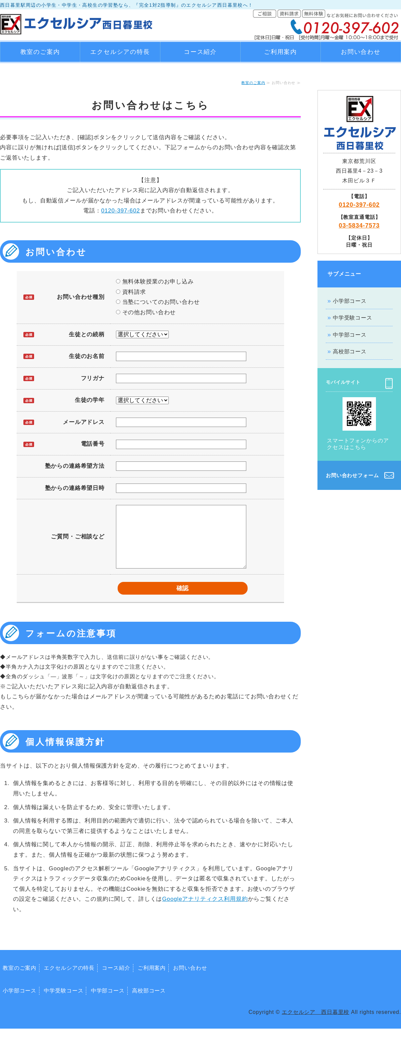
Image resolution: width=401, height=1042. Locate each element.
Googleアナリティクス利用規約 (205, 912)
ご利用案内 (280, 52)
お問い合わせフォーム (352, 475)
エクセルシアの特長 (120, 52)
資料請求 (131, 292)
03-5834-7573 (359, 225)
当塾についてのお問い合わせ (158, 302)
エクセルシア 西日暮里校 (315, 1025)
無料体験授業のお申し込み (155, 281)
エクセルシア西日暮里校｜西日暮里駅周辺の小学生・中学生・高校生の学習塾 (77, 22)
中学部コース (350, 335)
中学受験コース (352, 318)
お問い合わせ (361, 52)
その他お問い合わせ (146, 312)
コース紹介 (200, 52)
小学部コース (350, 301)
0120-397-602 (120, 210)
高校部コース (350, 351)
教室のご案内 (40, 52)
